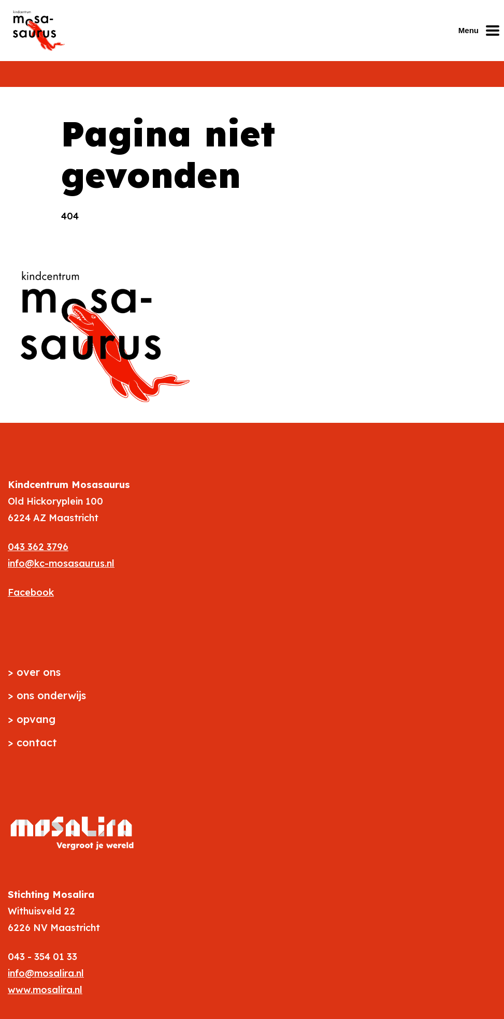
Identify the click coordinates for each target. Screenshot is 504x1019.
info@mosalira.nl (46, 973)
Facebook (31, 592)
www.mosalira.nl (45, 990)
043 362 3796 (38, 547)
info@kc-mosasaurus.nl (61, 563)
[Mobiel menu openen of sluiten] (481, 30)
